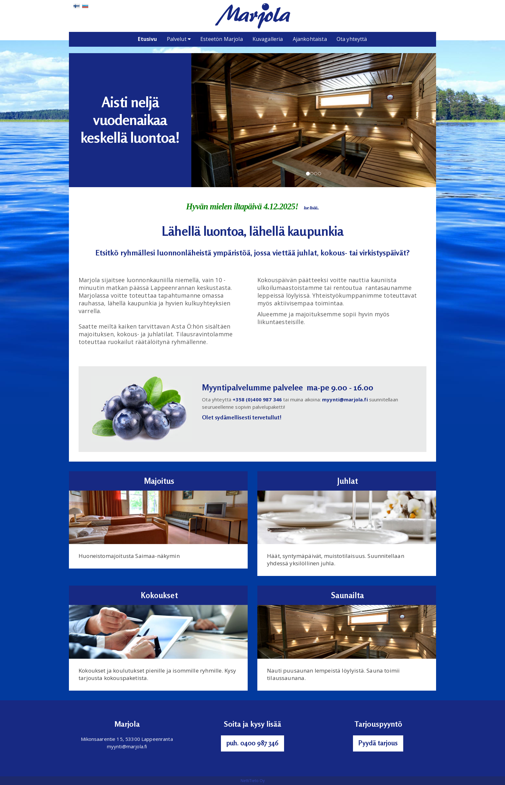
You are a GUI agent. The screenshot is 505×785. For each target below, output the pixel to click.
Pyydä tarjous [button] (378, 743)
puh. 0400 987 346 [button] (252, 743)
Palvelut (179, 39)
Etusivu (147, 39)
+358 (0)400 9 (249, 399)
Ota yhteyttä (352, 39)
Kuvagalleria (267, 39)
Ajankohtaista (310, 39)
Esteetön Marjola (221, 39)
